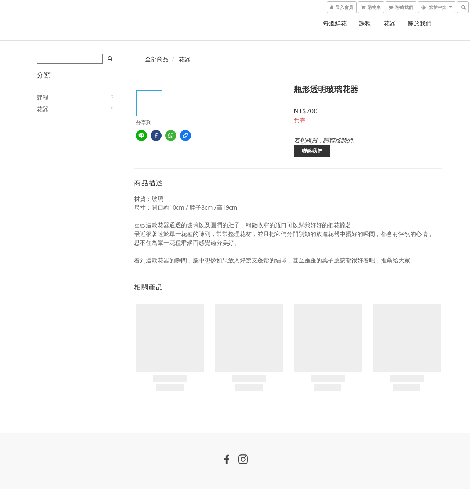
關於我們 (419, 23)
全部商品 (157, 59)
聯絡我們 (312, 150)
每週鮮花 (335, 23)
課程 (365, 23)
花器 (389, 23)
